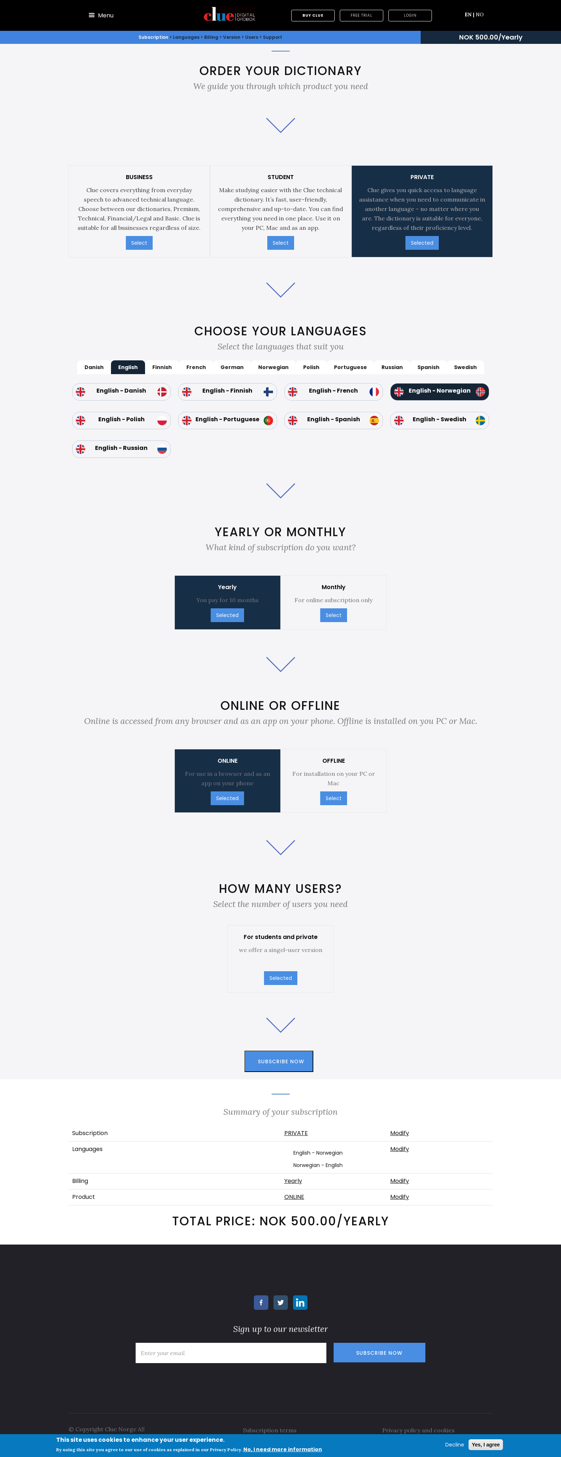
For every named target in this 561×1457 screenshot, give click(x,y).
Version (231, 37)
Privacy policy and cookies (418, 1430)
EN (469, 14)
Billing (211, 37)
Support (272, 37)
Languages (187, 37)
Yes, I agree (486, 1445)
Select (139, 243)
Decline (454, 1444)
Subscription (153, 37)
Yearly (293, 1181)
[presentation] (187, 1381)
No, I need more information (282, 1449)
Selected (422, 243)
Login (410, 15)
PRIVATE (296, 1133)
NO (480, 14)
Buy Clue (312, 15)
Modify (399, 1133)
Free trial (361, 15)
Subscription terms (270, 1430)
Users (251, 37)
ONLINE (294, 1197)
